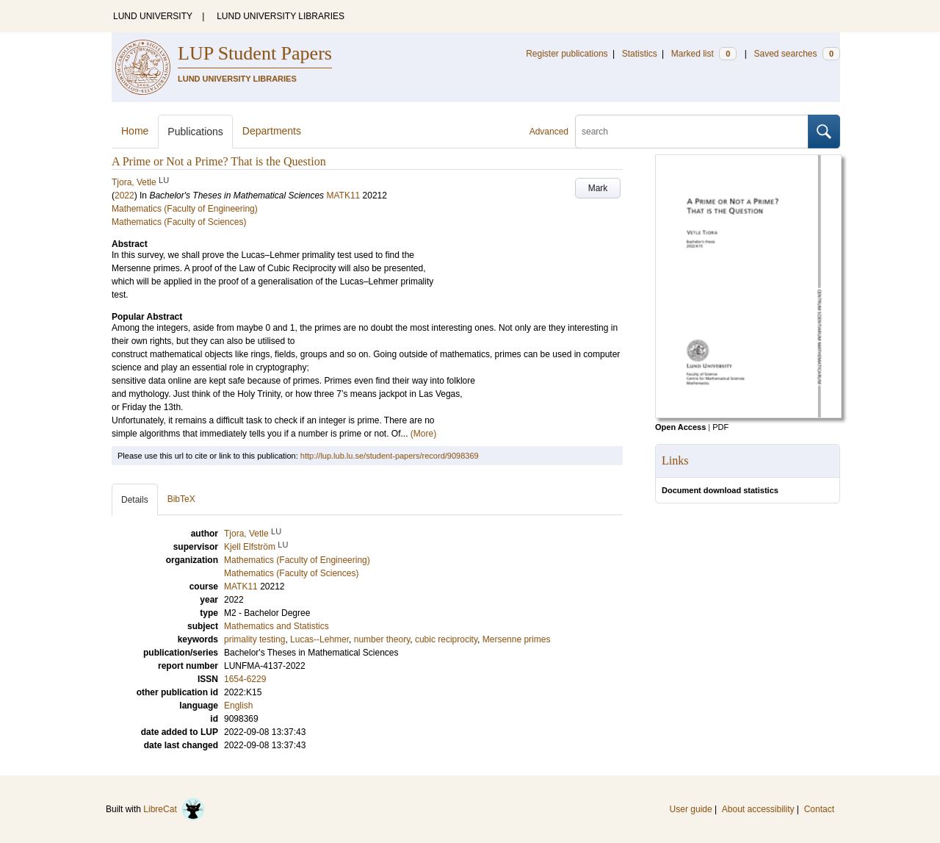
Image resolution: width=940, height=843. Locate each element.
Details (134, 500)
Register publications (566, 54)
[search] (692, 131)
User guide (691, 809)
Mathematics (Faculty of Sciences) (179, 222)
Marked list (704, 54)
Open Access (680, 427)
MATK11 (343, 195)
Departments (271, 131)
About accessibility (758, 809)
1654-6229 (245, 679)
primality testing (254, 639)
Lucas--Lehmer (319, 639)
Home (134, 131)
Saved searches (796, 54)
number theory (382, 639)
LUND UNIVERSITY (152, 16)
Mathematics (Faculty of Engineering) (185, 209)
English (238, 705)
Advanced (548, 131)
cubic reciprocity (446, 639)
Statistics (639, 54)
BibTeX (181, 499)
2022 (124, 195)
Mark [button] (598, 188)
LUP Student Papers (255, 53)
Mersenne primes (516, 639)
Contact (819, 809)
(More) (423, 433)
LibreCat (174, 809)
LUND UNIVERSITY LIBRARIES (280, 16)
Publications (195, 131)
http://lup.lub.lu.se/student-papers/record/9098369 (389, 455)
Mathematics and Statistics (276, 626)
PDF (720, 427)
